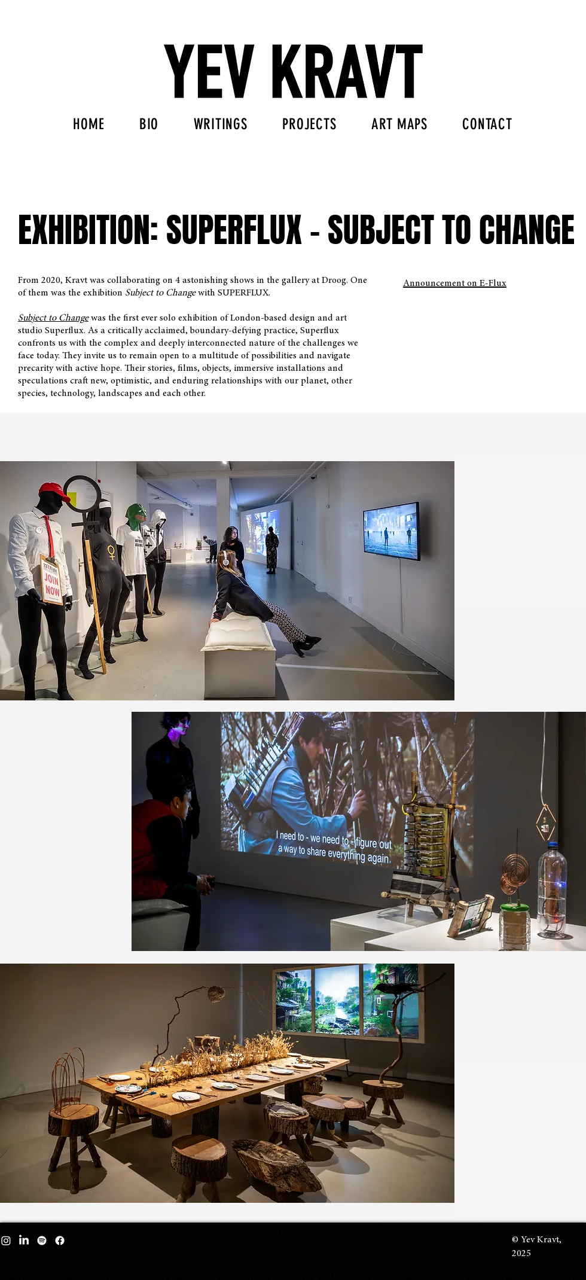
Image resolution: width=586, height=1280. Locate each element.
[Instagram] (6, 1241)
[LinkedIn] (24, 1241)
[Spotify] (42, 1241)
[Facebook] (60, 1241)
